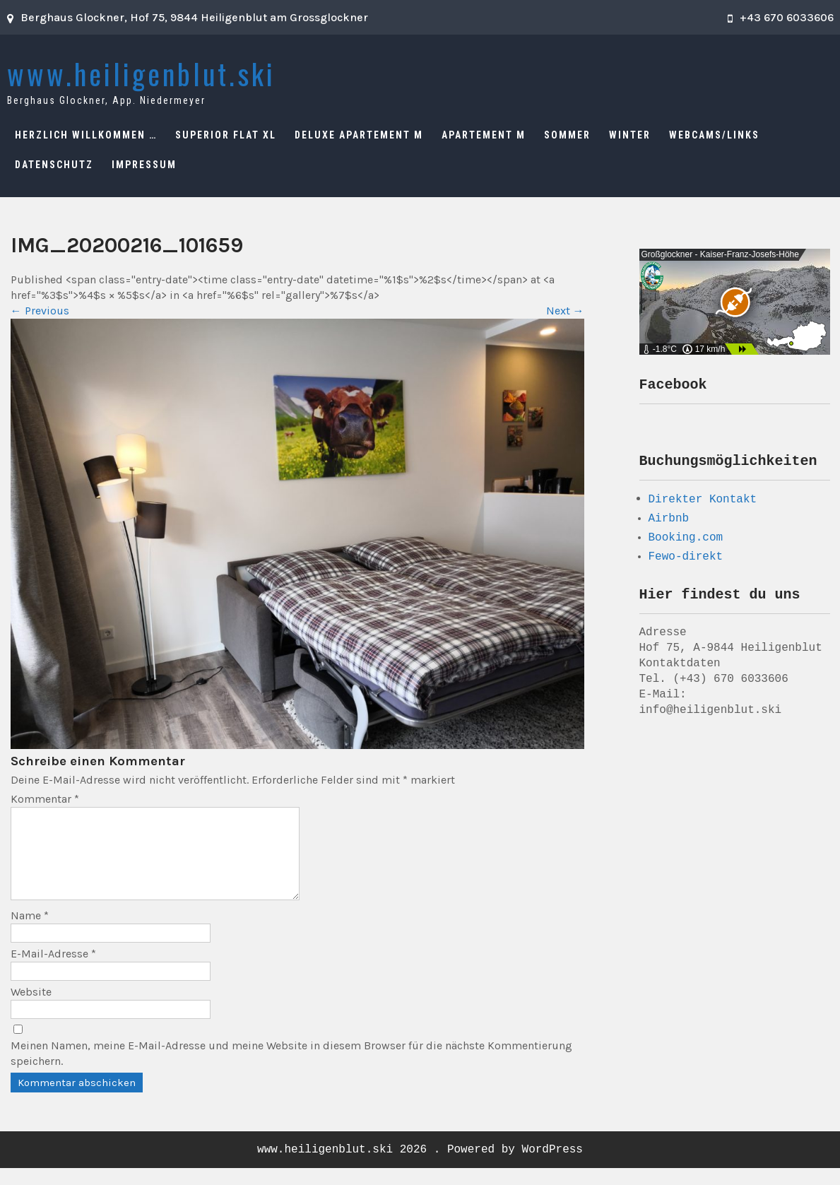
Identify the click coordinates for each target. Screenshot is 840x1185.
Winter (630, 135)
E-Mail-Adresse (53, 970)
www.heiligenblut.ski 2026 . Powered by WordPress (420, 1166)
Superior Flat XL (225, 135)
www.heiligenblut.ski (141, 73)
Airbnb (669, 523)
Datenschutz (54, 164)
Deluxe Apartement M (359, 135)
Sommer (567, 135)
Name (30, 932)
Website (31, 1008)
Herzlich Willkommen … (86, 135)
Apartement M (484, 135)
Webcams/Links (714, 135)
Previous (40, 310)
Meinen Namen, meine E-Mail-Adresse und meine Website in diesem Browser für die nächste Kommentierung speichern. (291, 1070)
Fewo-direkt (686, 561)
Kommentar (45, 799)
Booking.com (686, 542)
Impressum (144, 164)
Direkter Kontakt (703, 503)
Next (565, 310)
